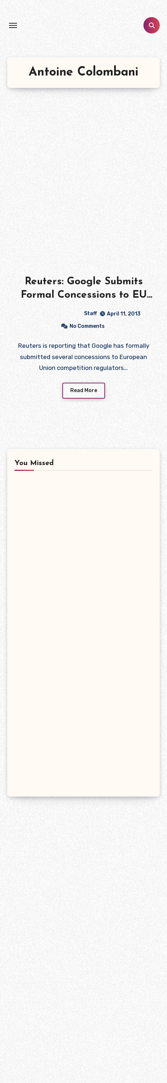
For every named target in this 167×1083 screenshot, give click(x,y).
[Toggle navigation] (13, 25)
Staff (62, 313)
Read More (83, 390)
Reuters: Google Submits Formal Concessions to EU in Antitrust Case (84, 295)
